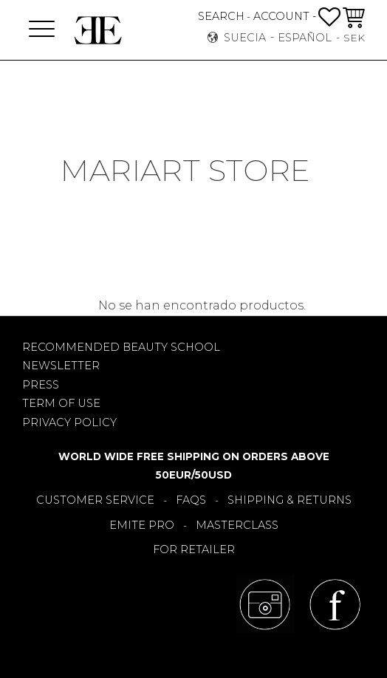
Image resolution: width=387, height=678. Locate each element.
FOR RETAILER (194, 549)
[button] (42, 30)
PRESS (40, 384)
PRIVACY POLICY (69, 422)
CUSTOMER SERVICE (95, 500)
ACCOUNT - (284, 16)
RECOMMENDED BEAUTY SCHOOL (121, 347)
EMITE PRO (141, 525)
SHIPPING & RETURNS (289, 500)
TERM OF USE (61, 403)
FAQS (191, 500)
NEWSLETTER (61, 365)
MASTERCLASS (237, 525)
